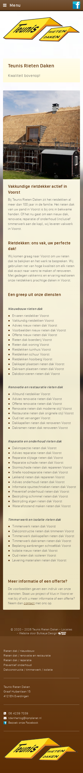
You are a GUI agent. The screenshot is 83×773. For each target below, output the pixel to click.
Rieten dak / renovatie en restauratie (27, 655)
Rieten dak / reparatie (18, 660)
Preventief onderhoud (18, 665)
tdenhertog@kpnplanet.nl (24, 718)
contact (29, 603)
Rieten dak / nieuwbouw (19, 651)
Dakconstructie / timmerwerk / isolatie (28, 669)
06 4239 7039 (18, 713)
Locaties (66, 629)
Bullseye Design (47, 633)
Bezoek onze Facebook (23, 722)
